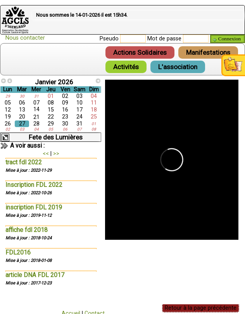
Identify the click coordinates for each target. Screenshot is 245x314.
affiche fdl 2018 (26, 230)
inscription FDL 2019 (33, 207)
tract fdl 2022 (23, 162)
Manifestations (208, 52)
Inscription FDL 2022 (33, 184)
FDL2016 (18, 252)
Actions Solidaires (140, 52)
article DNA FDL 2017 (34, 275)
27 (22, 123)
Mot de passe (164, 38)
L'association (177, 67)
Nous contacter (25, 38)
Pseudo (109, 38)
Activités (126, 67)
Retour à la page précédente (200, 308)
